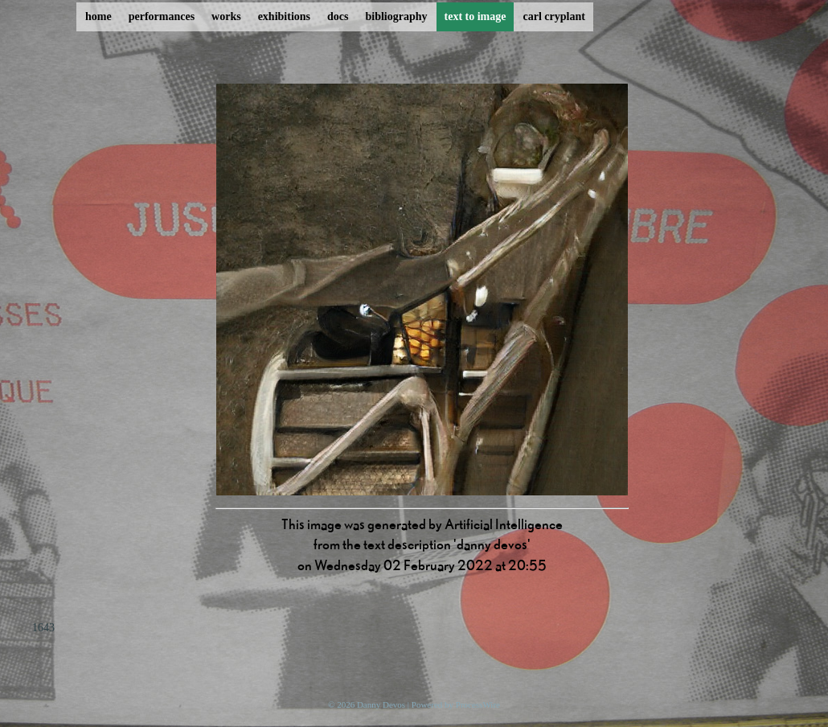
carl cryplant (553, 16)
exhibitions (284, 16)
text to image (475, 16)
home (98, 16)
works (226, 16)
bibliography (396, 16)
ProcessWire (478, 704)
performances (162, 16)
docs (337, 16)
